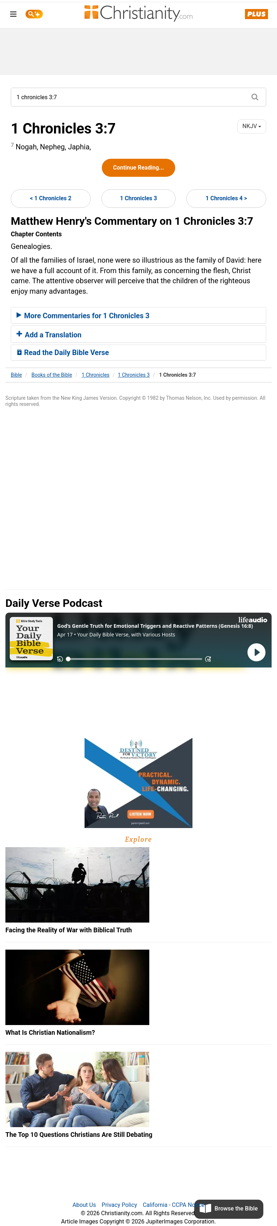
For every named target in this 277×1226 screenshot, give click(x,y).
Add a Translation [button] (49, 334)
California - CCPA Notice (174, 1204)
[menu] (13, 15)
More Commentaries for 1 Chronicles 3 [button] (83, 315)
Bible (16, 375)
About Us (84, 1204)
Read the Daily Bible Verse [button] (63, 352)
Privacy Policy (119, 1204)
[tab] (138, 315)
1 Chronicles (95, 375)
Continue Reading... (138, 167)
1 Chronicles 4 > (226, 198)
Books (52, 375)
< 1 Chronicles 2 (50, 198)
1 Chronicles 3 (138, 198)
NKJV (251, 126)
